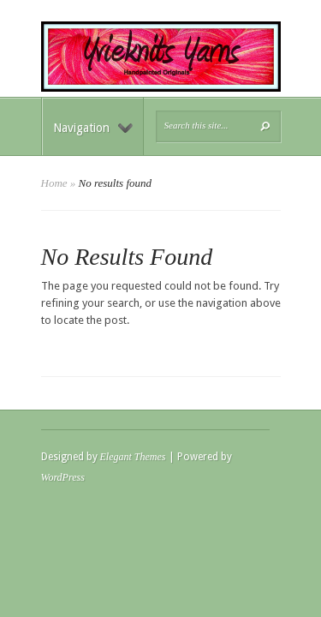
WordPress (63, 477)
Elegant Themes (133, 457)
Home (54, 183)
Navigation (93, 128)
